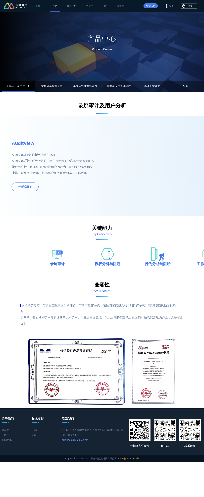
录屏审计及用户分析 (18, 86)
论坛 (34, 434)
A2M (185, 86)
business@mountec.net (75, 439)
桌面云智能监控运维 (85, 86)
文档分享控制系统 (52, 86)
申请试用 (25, 187)
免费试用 (150, 6)
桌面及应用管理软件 (119, 86)
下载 (34, 429)
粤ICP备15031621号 (128, 458)
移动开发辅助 (152, 86)
